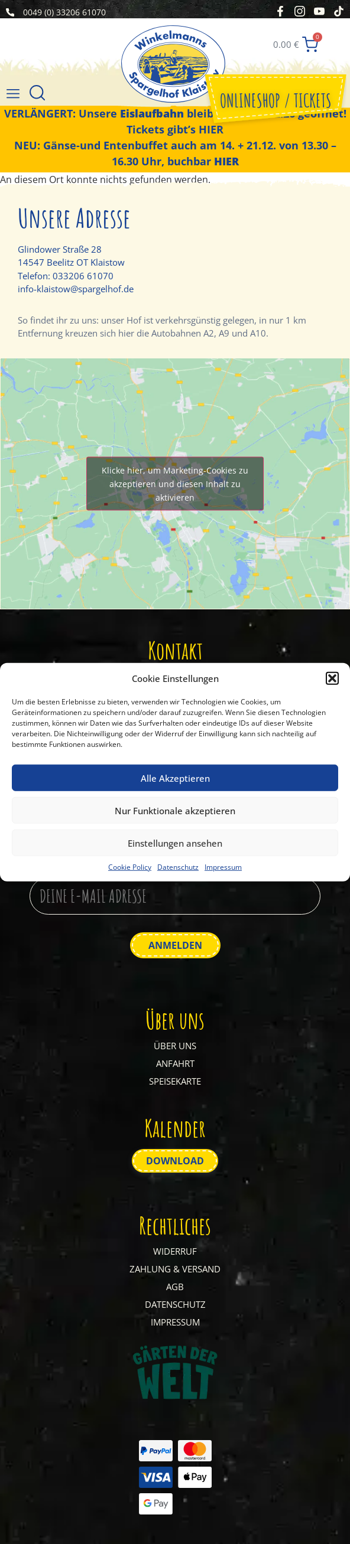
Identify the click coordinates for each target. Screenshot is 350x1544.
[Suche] (37, 94)
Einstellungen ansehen (175, 842)
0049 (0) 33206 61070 (64, 12)
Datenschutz (178, 867)
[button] (332, 678)
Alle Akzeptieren (175, 778)
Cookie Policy (129, 867)
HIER (211, 129)
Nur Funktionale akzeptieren (175, 810)
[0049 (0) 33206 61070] (10, 12)
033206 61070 (83, 276)
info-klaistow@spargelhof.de (76, 289)
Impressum (223, 867)
